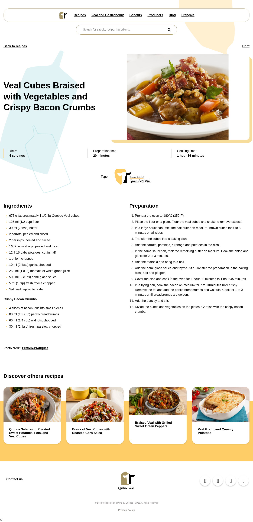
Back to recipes (15, 46)
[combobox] (124, 29)
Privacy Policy (126, 510)
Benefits (135, 15)
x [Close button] (1, 519)
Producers (155, 15)
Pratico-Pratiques (35, 348)
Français (187, 15)
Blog (172, 15)
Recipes (80, 15)
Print (245, 46)
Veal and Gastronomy (107, 15)
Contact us (14, 479)
